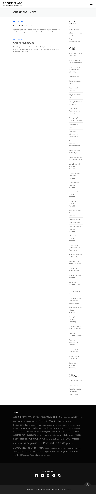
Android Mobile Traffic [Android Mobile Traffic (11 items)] (52, 421)
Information (18, 22)
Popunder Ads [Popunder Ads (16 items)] (53, 443)
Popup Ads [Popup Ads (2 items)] (47, 448)
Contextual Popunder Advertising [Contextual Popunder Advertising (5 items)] (40, 428)
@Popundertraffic (75, 29)
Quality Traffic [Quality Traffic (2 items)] (71, 448)
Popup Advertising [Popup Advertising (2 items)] (55, 448)
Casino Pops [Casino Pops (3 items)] (46, 425)
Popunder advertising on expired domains (74, 143)
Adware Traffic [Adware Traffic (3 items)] (65, 417)
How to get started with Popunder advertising (75, 69)
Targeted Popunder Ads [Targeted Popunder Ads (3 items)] (51, 452)
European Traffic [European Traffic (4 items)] (53, 431)
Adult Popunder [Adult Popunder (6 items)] (37, 416)
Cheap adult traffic (22, 25)
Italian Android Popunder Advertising (73, 194)
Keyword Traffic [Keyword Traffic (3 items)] (54, 435)
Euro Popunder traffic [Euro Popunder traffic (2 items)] (66, 431)
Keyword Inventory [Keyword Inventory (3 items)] (43, 435)
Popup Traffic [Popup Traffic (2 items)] (63, 448)
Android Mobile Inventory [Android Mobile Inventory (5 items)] (27, 421)
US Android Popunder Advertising (72, 238)
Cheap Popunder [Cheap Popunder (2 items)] (70, 425)
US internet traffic (75, 76)
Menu (91, 4)
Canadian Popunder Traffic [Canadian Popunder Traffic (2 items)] (34, 425)
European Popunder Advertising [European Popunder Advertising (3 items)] (37, 432)
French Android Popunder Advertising (74, 185)
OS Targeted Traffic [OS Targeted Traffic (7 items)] (33, 443)
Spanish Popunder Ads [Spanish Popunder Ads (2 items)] (24, 451)
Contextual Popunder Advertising (72, 365)
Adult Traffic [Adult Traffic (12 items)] (52, 416)
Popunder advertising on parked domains (74, 134)
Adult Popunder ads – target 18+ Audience (75, 310)
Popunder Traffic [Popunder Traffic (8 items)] (35, 447)
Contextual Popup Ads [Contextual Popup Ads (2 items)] (61, 428)
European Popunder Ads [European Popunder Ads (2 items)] (19, 431)
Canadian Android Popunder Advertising (75, 229)
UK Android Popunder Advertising (72, 203)
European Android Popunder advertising (75, 213)
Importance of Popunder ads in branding (74, 111)
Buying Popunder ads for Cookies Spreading (74, 319)
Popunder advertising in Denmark (73, 342)
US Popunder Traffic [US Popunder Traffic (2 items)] (44, 455)
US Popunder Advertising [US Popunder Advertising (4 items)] (29, 455)
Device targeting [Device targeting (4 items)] (74, 428)
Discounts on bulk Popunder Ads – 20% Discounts (75, 300)
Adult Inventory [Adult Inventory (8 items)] (21, 416)
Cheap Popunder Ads (23, 42)
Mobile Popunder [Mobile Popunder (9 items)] (35, 438)
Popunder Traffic (74, 386)
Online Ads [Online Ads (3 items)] (49, 439)
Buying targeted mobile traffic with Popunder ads (75, 247)
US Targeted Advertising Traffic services (75, 284)
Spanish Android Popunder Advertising (74, 166)
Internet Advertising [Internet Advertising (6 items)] (26, 434)
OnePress (51, 489)
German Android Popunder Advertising (74, 175)
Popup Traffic (73, 395)
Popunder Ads (12, 3)
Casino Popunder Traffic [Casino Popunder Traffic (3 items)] (58, 425)
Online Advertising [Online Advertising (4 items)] (60, 439)
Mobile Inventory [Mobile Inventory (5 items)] (67, 435)
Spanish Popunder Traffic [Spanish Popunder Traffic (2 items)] (36, 451)
